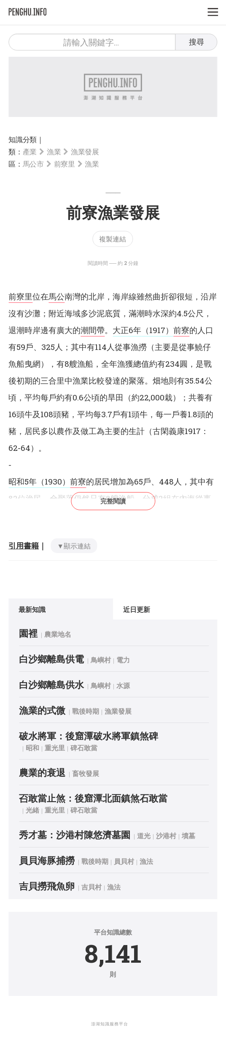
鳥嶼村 (101, 659)
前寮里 (64, 164)
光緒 (32, 809)
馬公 (56, 296)
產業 (30, 151)
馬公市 (33, 164)
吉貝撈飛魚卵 (47, 886)
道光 (144, 835)
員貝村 (124, 861)
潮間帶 (93, 330)
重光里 (55, 747)
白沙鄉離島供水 (51, 684)
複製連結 (112, 238)
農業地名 (57, 634)
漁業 (54, 151)
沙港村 (166, 835)
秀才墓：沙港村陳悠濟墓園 (74, 835)
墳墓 (188, 835)
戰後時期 (85, 711)
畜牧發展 (85, 773)
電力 (123, 659)
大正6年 (127, 330)
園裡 (28, 633)
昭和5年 (22, 481)
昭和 (32, 747)
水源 (123, 685)
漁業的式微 (42, 710)
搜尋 (196, 42)
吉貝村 (91, 886)
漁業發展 (85, 151)
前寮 (181, 330)
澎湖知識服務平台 (109, 1024)
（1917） (157, 330)
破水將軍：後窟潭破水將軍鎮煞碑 (88, 736)
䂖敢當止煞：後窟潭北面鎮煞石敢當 (93, 798)
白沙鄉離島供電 (51, 659)
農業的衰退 (42, 772)
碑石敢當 (83, 747)
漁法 (146, 861)
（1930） (53, 481)
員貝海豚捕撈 (47, 860)
